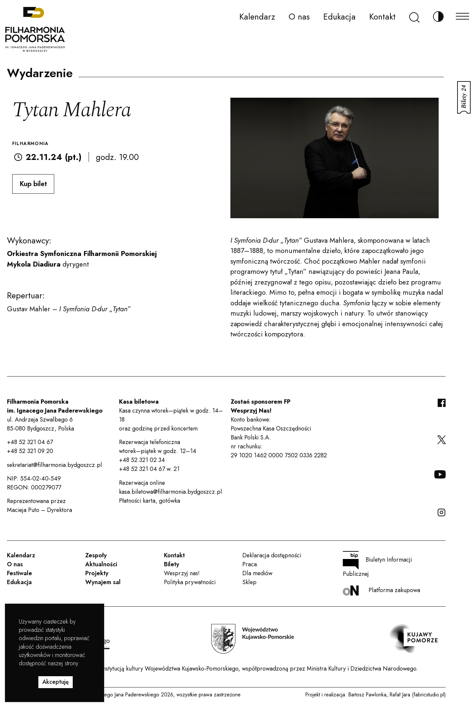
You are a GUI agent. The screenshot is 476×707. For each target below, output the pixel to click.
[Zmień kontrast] (438, 16)
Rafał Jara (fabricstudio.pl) (418, 694)
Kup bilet (33, 184)
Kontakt (382, 17)
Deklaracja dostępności (271, 555)
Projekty (96, 573)
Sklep (249, 582)
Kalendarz (257, 17)
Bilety (171, 564)
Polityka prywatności (190, 582)
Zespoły (96, 555)
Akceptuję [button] (55, 682)
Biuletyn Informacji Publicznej (377, 564)
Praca (249, 564)
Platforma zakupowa (381, 590)
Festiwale (19, 573)
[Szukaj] (414, 16)
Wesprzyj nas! (182, 573)
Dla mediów (257, 573)
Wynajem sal (103, 582)
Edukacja (339, 17)
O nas (299, 17)
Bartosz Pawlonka (367, 694)
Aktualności (101, 564)
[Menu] (462, 14)
